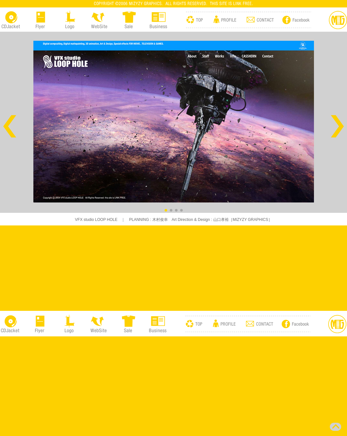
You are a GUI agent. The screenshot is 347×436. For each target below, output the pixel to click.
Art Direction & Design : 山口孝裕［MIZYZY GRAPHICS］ (220, 219)
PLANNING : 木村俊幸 (148, 219)
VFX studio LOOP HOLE (96, 219)
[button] (9, 126)
